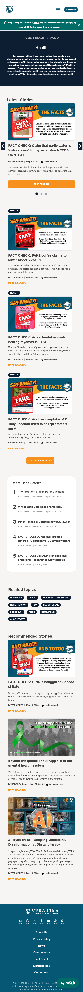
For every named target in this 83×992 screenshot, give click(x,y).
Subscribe (71, 9)
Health (40, 38)
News (41, 946)
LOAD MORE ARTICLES (40, 460)
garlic (32, 597)
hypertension (18, 605)
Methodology (41, 966)
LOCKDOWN (16, 612)
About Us (41, 932)
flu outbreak (51, 605)
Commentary (41, 952)
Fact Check (42, 959)
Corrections (41, 972)
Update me (16, 597)
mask (32, 612)
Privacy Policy (41, 939)
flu (35, 605)
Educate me (48, 612)
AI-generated (17, 619)
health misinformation (56, 597)
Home (27, 38)
